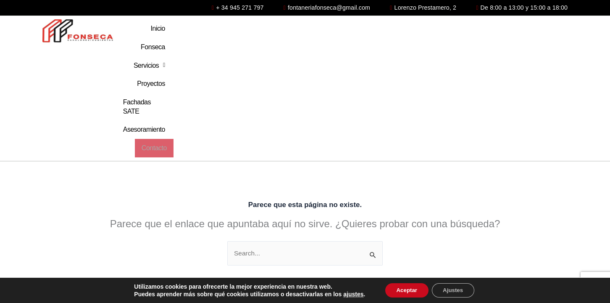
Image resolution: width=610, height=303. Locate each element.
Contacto (546, 31)
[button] (324, 32)
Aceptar (404, 290)
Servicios (325, 31)
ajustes (349, 293)
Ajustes (455, 290)
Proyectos (373, 31)
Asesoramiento (493, 31)
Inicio (240, 31)
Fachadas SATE (429, 31)
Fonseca (278, 31)
